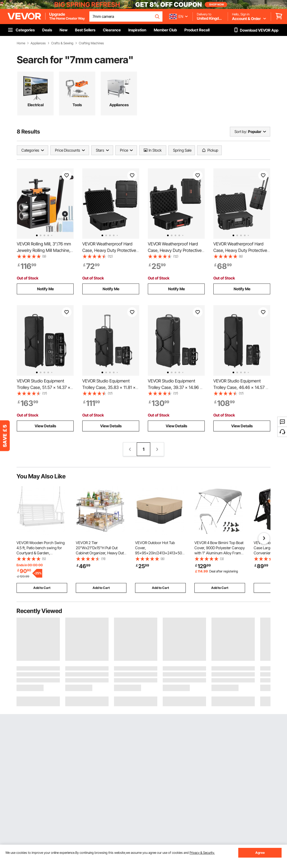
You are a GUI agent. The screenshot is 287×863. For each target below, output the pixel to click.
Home (21, 43)
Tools (77, 104)
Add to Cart (41, 588)
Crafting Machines (91, 43)
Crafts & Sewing (62, 43)
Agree (260, 853)
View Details (45, 426)
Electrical (36, 104)
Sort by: (240, 131)
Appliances (38, 43)
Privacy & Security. (202, 853)
